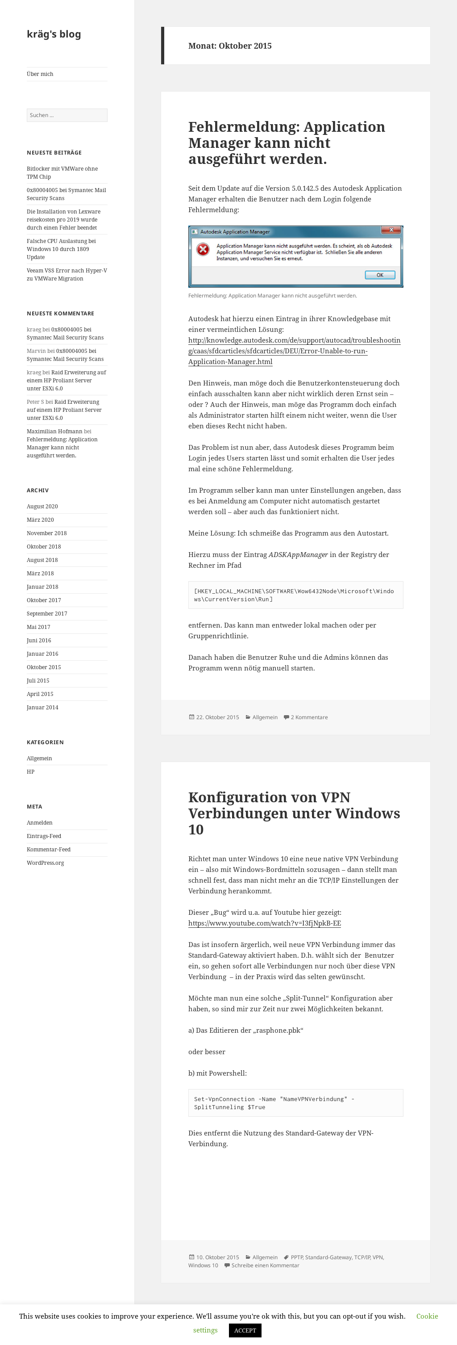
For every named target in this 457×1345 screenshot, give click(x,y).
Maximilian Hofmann (55, 431)
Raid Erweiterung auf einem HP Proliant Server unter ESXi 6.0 (66, 380)
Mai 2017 (38, 627)
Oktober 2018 (44, 546)
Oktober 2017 (44, 600)
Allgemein (39, 758)
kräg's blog (54, 33)
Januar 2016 (42, 654)
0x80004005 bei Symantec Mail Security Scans (65, 333)
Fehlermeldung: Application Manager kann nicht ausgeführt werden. (62, 447)
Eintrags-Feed (44, 836)
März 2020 (40, 520)
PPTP (297, 1257)
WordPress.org (45, 863)
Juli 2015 (38, 680)
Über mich (40, 74)
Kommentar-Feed (49, 849)
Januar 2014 (42, 707)
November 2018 (47, 533)
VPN (378, 1257)
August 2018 (42, 560)
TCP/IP (362, 1257)
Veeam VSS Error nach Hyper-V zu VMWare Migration (67, 274)
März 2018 (40, 573)
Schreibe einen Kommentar (265, 1265)
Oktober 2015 (44, 667)
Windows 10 (203, 1265)
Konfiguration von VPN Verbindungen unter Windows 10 (294, 813)
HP (30, 771)
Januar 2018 (42, 587)
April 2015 (40, 694)
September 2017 (47, 613)
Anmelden (40, 822)
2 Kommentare (309, 717)
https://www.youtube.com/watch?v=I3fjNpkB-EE (264, 922)
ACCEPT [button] (245, 1330)
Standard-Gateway (328, 1257)
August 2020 (42, 506)
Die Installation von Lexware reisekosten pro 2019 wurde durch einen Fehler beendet (63, 219)
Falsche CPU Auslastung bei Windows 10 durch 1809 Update (61, 249)
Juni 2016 (39, 640)
